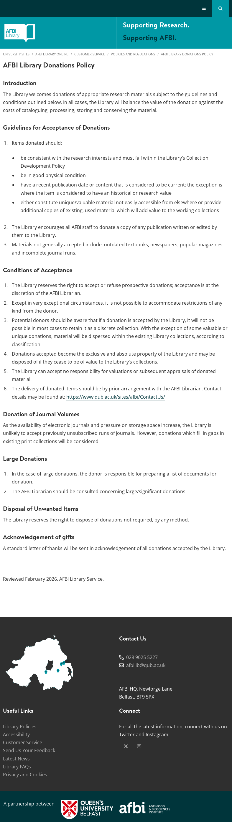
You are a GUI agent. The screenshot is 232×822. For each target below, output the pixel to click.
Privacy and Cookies (25, 774)
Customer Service (89, 54)
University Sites (16, 54)
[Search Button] (220, 8)
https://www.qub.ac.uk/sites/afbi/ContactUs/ (115, 397)
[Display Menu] (204, 8)
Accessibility (16, 734)
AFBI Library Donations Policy (187, 54)
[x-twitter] (126, 746)
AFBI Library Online (51, 54)
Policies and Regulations (133, 54)
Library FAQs (17, 766)
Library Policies (20, 726)
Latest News (16, 758)
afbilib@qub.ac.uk (145, 665)
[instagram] (139, 746)
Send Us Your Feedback (29, 750)
